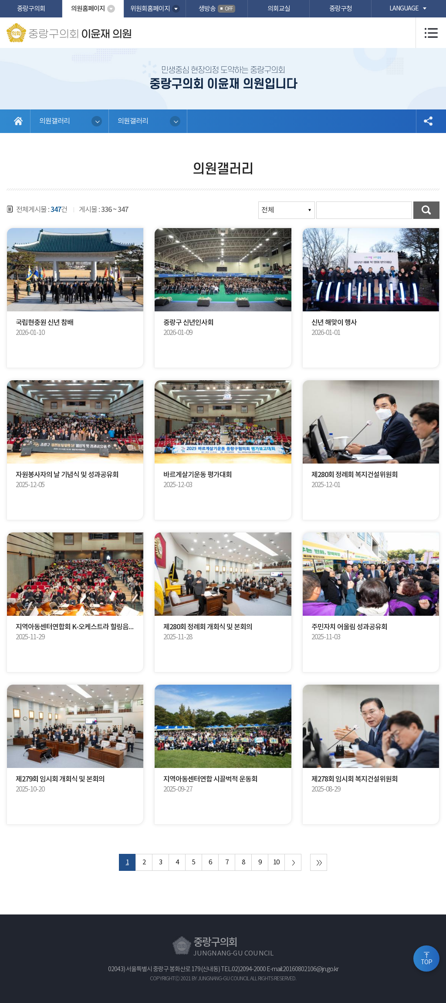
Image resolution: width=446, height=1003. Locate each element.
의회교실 (278, 9)
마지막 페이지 (318, 862)
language (404, 8)
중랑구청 (340, 9)
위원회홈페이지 (150, 9)
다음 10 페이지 (292, 862)
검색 (426, 210)
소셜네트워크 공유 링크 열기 (427, 121)
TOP (426, 962)
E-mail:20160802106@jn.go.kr (302, 969)
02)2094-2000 (249, 969)
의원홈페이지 (88, 9)
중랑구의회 (31, 9)
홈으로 (18, 121)
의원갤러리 (54, 121)
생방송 (217, 9)
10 (276, 862)
